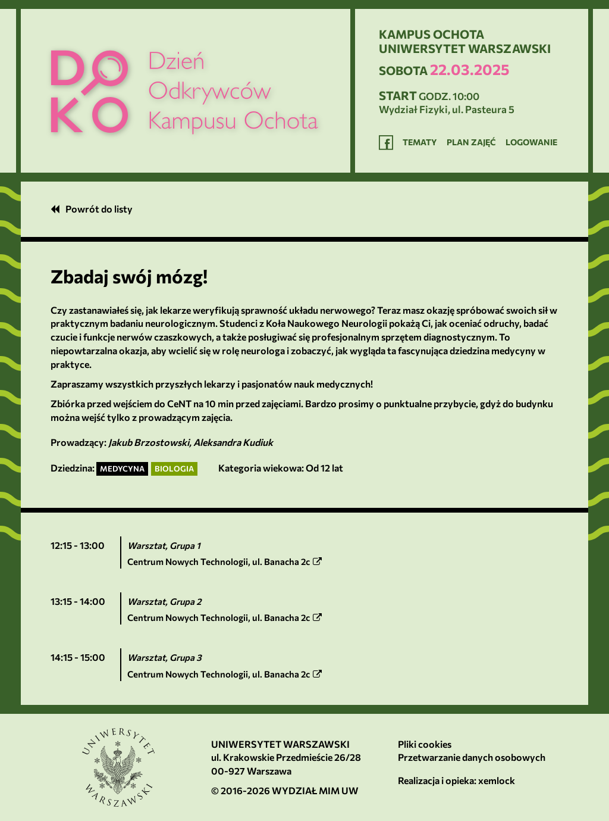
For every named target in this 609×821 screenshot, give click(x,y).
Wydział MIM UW (315, 790)
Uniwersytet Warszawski (280, 744)
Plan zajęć (471, 142)
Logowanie (531, 142)
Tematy (420, 142)
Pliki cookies (424, 744)
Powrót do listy (92, 208)
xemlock (496, 780)
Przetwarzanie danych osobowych (471, 757)
